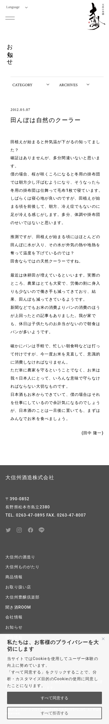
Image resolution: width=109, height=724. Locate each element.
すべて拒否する (54, 713)
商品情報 (14, 577)
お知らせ (14, 627)
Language (17, 7)
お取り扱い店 (18, 587)
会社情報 (14, 617)
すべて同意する (54, 698)
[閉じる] (103, 638)
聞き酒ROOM (18, 607)
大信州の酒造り (20, 557)
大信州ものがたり (22, 567)
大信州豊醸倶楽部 (22, 597)
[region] (54, 679)
